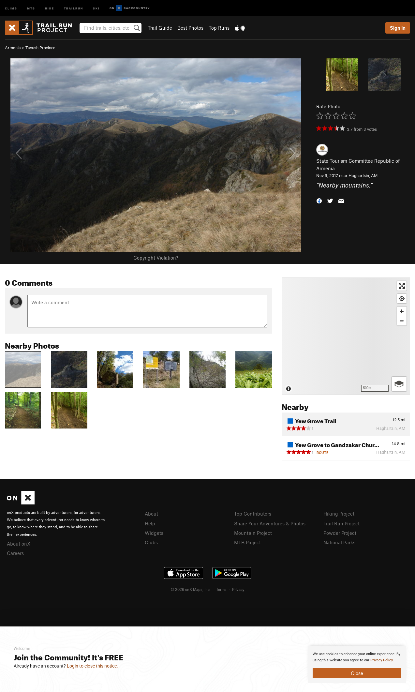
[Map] (346, 336)
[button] (319, 200)
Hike (49, 8)
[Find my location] (402, 298)
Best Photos (190, 28)
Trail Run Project (341, 523)
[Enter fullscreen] (402, 286)
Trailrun (73, 8)
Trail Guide (160, 28)
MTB (31, 8)
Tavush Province (40, 47)
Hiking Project (338, 514)
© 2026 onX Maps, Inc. (191, 589)
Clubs (151, 542)
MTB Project (247, 542)
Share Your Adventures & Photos (269, 523)
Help (150, 523)
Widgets (154, 533)
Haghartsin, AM (363, 175)
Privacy (238, 589)
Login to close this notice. (92, 666)
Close (357, 673)
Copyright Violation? (155, 258)
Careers (15, 553)
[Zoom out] (402, 320)
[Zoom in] (402, 311)
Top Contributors (252, 514)
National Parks (339, 542)
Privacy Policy (381, 660)
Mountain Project (253, 533)
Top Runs (219, 28)
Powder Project (339, 533)
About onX (18, 544)
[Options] (399, 384)
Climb (11, 8)
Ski (96, 8)
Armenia (13, 47)
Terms (221, 589)
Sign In (398, 28)
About (151, 514)
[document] (357, 664)
